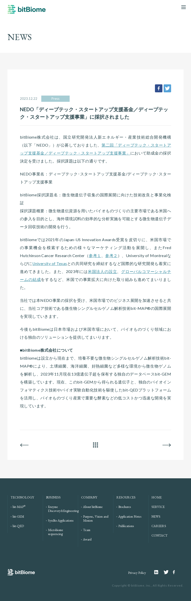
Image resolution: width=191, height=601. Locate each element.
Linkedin (158, 572)
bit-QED (18, 526)
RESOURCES (126, 497)
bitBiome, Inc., (141, 585)
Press (55, 99)
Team (86, 530)
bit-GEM (18, 516)
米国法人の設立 (102, 271)
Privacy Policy (135, 572)
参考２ (111, 255)
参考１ (95, 255)
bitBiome (26, 11)
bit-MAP (19, 507)
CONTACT (159, 535)
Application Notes (129, 516)
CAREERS (158, 526)
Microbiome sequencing (55, 532)
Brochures (124, 507)
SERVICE (158, 507)
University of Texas (49, 263)
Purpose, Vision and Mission (95, 518)
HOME (156, 497)
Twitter (168, 572)
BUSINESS (53, 497)
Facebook (174, 572)
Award (87, 539)
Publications (126, 526)
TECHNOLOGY (22, 497)
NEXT (166, 444)
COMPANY (89, 497)
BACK (24, 444)
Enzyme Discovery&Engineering (63, 509)
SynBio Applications (60, 520)
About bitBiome (93, 507)
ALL (95, 444)
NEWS (155, 516)
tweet (167, 88)
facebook (158, 88)
